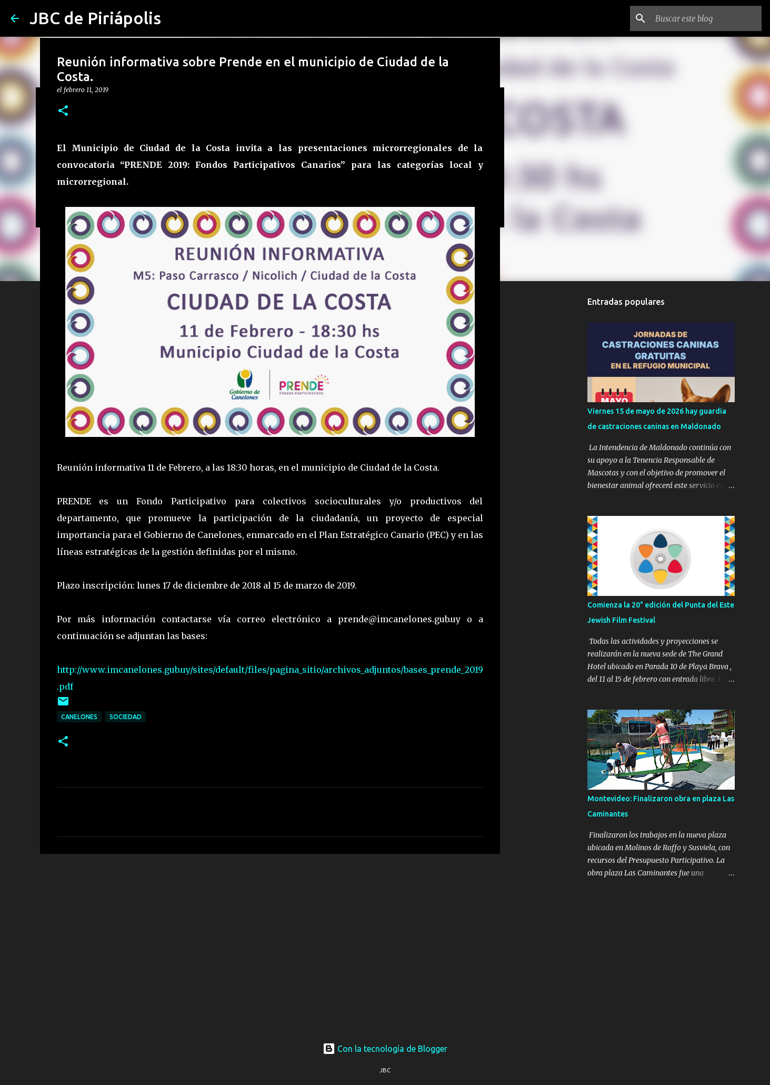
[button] (63, 111)
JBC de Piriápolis (95, 17)
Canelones (79, 716)
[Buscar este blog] (706, 18)
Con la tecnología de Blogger (385, 1048)
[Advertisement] (270, 943)
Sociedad (125, 716)
